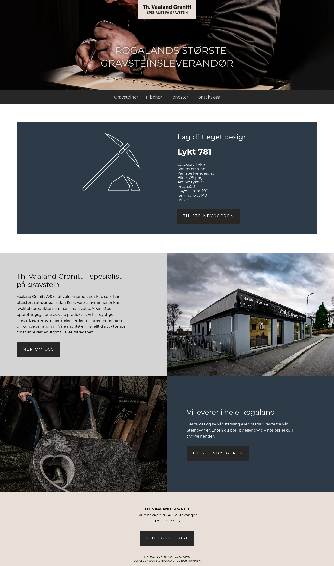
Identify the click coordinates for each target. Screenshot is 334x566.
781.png (196, 178)
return (183, 200)
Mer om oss (38, 349)
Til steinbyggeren (208, 216)
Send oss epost (167, 538)
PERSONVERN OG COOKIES (167, 557)
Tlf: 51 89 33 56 (167, 521)
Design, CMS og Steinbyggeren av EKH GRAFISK (167, 560)
